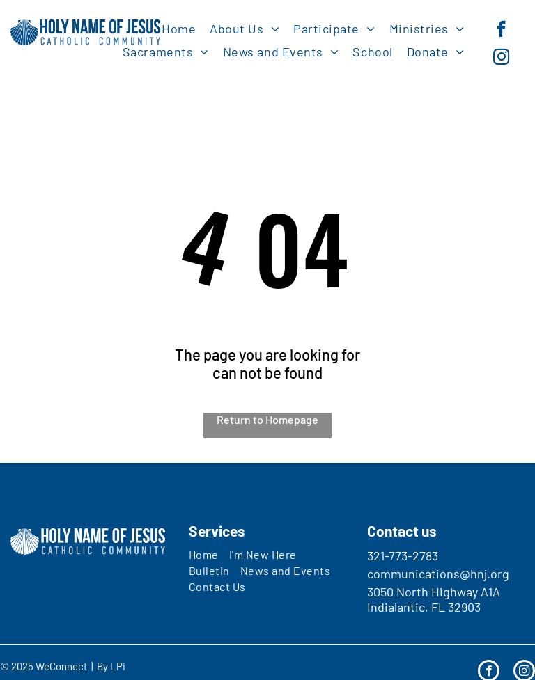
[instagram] (501, 58)
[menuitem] (179, 28)
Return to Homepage (267, 419)
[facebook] (501, 31)
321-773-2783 (402, 555)
